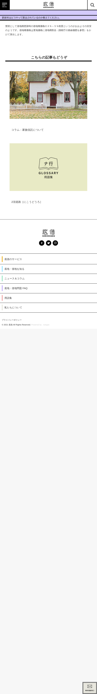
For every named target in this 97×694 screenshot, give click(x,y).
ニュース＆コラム (14, 278)
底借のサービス (13, 259)
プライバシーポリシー (12, 320)
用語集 (8, 298)
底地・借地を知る (14, 268)
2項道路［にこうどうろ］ (26, 202)
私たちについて (13, 307)
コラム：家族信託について (27, 129)
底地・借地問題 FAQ (15, 288)
